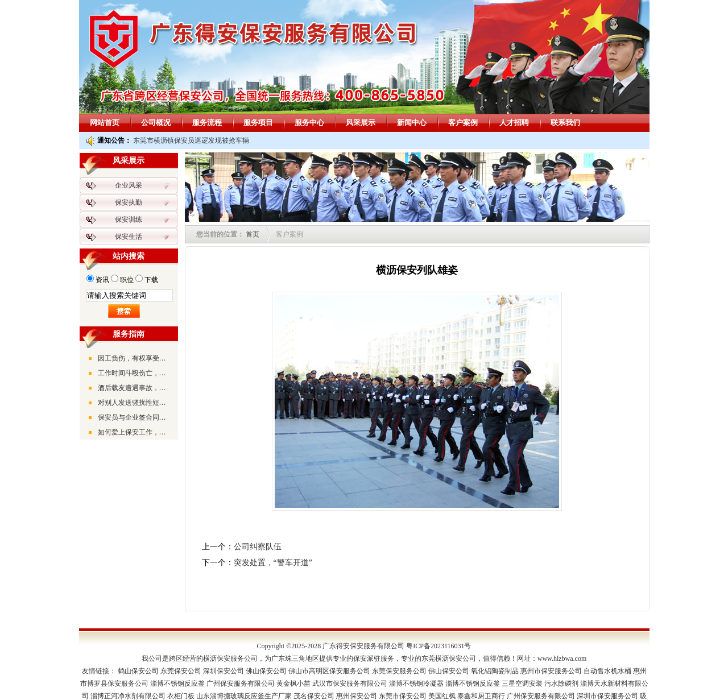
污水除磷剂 (561, 683)
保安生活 (128, 237)
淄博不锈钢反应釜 (177, 683)
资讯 (102, 280)
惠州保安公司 (356, 696)
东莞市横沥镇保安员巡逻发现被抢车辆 (191, 140)
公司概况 (156, 122)
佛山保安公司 (266, 671)
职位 (127, 280)
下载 (151, 280)
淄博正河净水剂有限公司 (128, 696)
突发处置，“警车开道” (273, 562)
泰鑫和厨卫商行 (481, 696)
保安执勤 (128, 202)
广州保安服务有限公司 (240, 683)
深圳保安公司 (223, 671)
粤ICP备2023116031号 (438, 646)
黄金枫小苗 (293, 683)
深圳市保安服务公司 (607, 696)
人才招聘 (514, 122)
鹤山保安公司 (138, 671)
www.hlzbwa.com (562, 658)
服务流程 (207, 122)
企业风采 (128, 185)
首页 (252, 234)
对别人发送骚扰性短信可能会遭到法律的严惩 (135, 403)
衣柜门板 (181, 696)
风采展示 (360, 122)
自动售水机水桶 (607, 671)
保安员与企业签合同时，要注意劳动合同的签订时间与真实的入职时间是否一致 (135, 417)
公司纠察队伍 (258, 546)
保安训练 (128, 219)
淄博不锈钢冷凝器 (416, 683)
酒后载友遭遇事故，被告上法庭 (135, 388)
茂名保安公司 (313, 696)
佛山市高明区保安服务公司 (329, 671)
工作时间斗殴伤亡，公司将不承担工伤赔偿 (135, 373)
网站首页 (104, 122)
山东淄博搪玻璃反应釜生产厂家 (244, 696)
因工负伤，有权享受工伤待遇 (135, 358)
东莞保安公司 (180, 671)
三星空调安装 (522, 683)
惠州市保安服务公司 (551, 671)
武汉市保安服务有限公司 (349, 683)
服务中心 (309, 122)
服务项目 (258, 122)
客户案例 (463, 122)
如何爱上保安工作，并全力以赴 (135, 432)
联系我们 (565, 122)
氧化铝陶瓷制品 (495, 671)
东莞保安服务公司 (399, 671)
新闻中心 (412, 122)
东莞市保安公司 (403, 696)
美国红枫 (442, 696)
